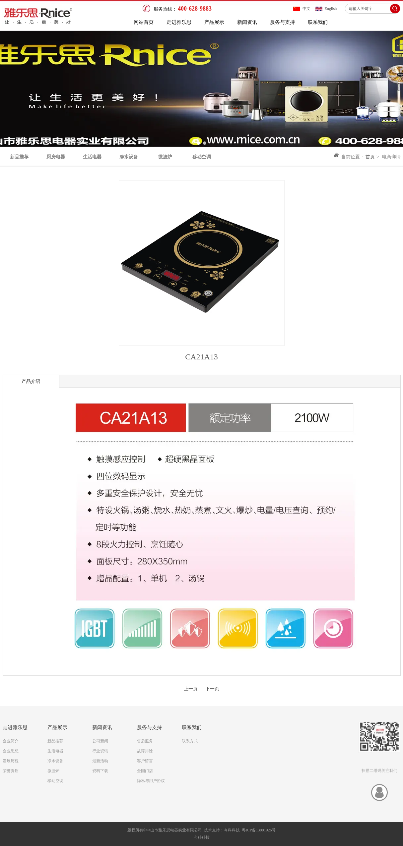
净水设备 (55, 761)
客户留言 (145, 761)
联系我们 (192, 727)
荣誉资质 (11, 770)
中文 (306, 8)
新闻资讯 (102, 727)
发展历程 (11, 761)
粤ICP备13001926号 (259, 830)
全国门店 (145, 770)
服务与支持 (149, 727)
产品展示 (57, 727)
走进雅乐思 (15, 727)
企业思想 (11, 751)
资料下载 (100, 770)
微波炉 (53, 770)
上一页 (191, 688)
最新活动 (100, 761)
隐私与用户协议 (151, 780)
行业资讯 (100, 751)
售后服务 (145, 741)
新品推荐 (55, 741)
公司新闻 (100, 741)
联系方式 (190, 741)
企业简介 (11, 741)
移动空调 (55, 780)
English (331, 8)
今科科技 (232, 830)
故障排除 (145, 751)
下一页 (212, 688)
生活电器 (55, 751)
